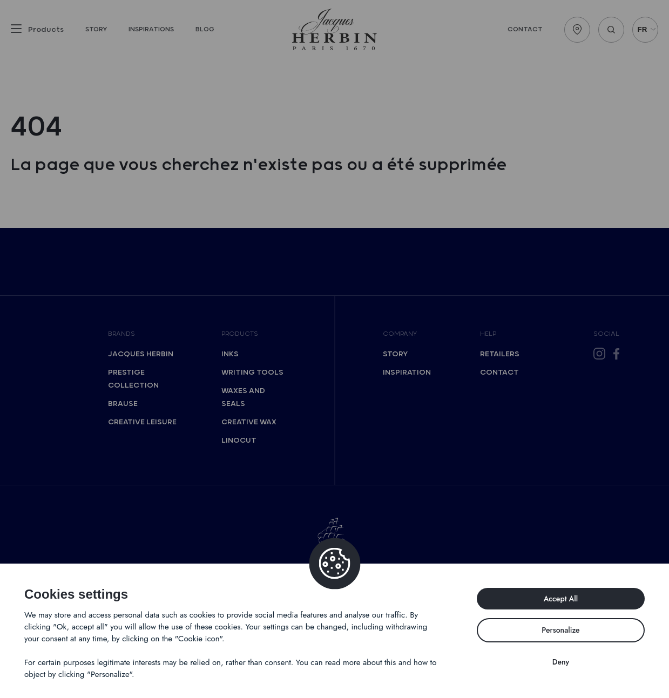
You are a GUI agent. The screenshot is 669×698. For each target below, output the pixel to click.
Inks (230, 354)
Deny (561, 661)
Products (239, 334)
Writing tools (252, 372)
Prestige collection (133, 379)
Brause (123, 403)
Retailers (499, 354)
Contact (525, 29)
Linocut (238, 440)
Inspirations (151, 29)
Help (488, 334)
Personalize (560, 630)
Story (96, 29)
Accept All (561, 598)
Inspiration (407, 372)
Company (400, 334)
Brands (121, 334)
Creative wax (248, 422)
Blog (204, 29)
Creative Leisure (142, 422)
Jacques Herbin (140, 354)
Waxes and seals (243, 397)
